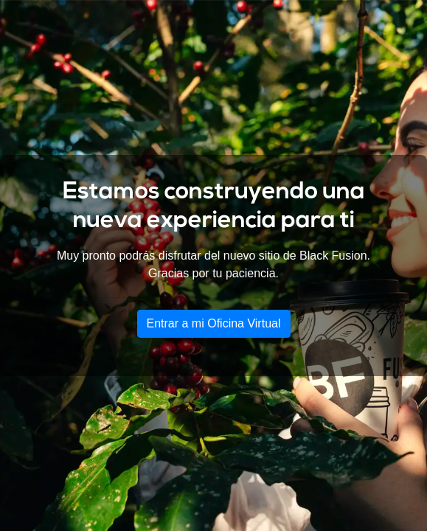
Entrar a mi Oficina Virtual (214, 323)
